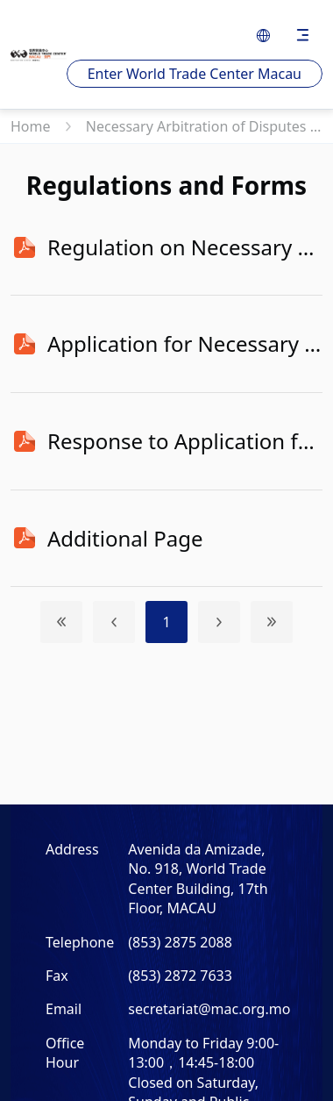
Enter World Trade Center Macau (194, 74)
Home (32, 126)
